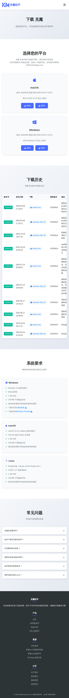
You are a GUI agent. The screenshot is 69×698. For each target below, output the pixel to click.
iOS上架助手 (34, 631)
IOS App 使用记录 (34, 658)
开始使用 (34, 646)
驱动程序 (22, 408)
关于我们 (34, 672)
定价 (34, 619)
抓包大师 (34, 627)
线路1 (27, 106)
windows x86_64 (38, 222)
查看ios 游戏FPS (34, 654)
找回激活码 (34, 623)
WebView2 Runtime (23, 411)
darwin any (35, 207)
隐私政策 (34, 680)
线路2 (42, 106)
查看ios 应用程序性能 (34, 650)
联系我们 (34, 676)
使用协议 (34, 684)
